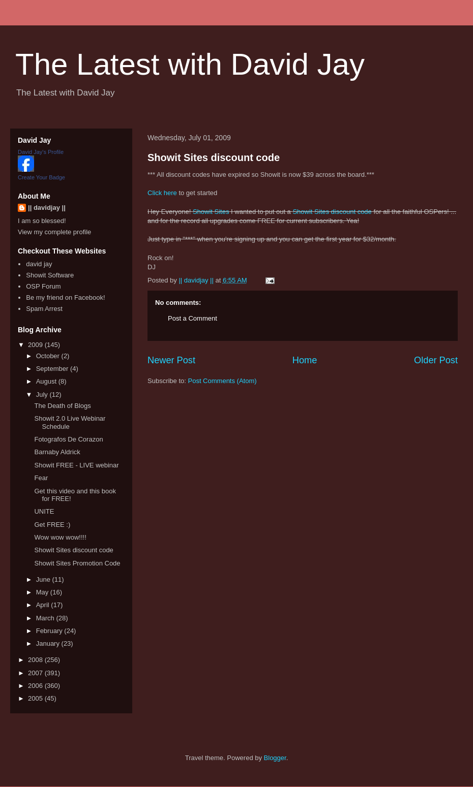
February (50, 631)
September (53, 368)
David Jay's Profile (41, 152)
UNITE (44, 511)
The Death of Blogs (62, 406)
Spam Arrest (44, 308)
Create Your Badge (41, 177)
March (46, 618)
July (43, 394)
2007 (36, 673)
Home (304, 360)
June (44, 579)
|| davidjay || (47, 207)
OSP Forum (43, 286)
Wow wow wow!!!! (60, 537)
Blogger (275, 758)
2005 (36, 698)
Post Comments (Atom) (222, 381)
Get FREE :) (52, 524)
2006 (36, 685)
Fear (41, 478)
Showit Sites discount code (213, 157)
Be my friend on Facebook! (65, 297)
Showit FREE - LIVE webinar (76, 465)
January (49, 643)
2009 (36, 345)
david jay (39, 264)
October (49, 356)
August (47, 381)
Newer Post (171, 360)
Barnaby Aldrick (57, 452)
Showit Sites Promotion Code (77, 563)
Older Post (436, 360)
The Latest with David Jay (190, 64)
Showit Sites (211, 211)
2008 (36, 660)
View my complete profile (54, 232)
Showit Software (50, 275)
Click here (162, 193)
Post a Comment (192, 318)
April (43, 605)
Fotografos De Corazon (68, 439)
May (43, 592)
